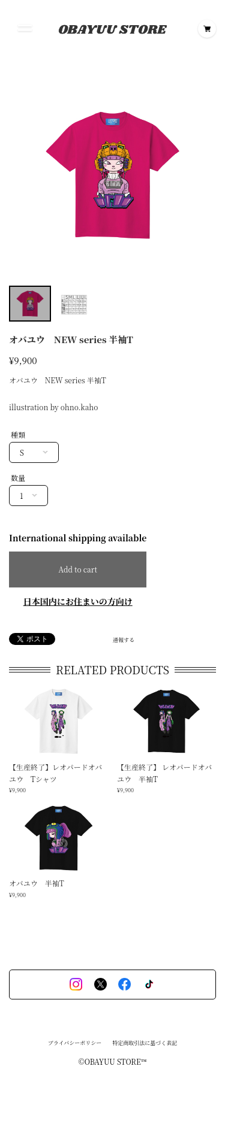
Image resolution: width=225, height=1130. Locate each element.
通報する (123, 640)
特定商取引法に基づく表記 (144, 1045)
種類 (18, 434)
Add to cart (77, 569)
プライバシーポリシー (75, 1045)
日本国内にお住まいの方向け (78, 601)
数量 (18, 477)
